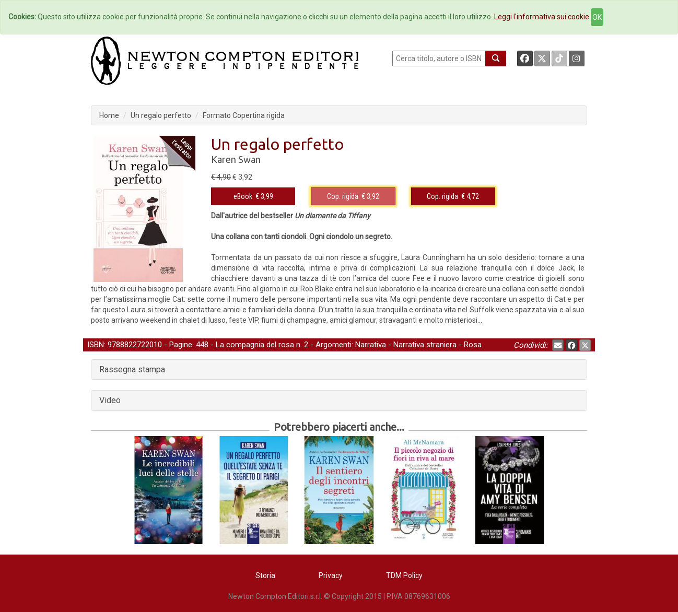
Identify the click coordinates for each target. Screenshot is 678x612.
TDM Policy (404, 575)
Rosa (473, 344)
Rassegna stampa (132, 369)
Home (109, 115)
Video (110, 400)
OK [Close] (597, 17)
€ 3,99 (253, 196)
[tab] (339, 370)
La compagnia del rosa (255, 344)
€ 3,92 (353, 196)
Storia (265, 575)
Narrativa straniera (425, 344)
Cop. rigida (342, 196)
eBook (242, 196)
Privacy (331, 575)
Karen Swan (236, 159)
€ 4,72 (453, 196)
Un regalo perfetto (161, 115)
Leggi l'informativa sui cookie (541, 17)
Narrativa (370, 344)
